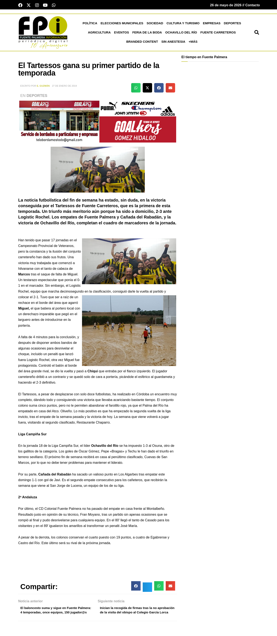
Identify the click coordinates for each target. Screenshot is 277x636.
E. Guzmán (43, 86)
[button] (257, 33)
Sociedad (155, 24)
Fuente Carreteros (218, 33)
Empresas (212, 24)
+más (193, 42)
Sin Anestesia (173, 42)
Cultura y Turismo (183, 24)
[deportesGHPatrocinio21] (97, 122)
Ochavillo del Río (181, 33)
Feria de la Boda (147, 33)
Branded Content (142, 42)
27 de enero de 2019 (64, 86)
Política (90, 24)
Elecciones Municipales (122, 24)
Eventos (121, 33)
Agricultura (99, 33)
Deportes (232, 24)
